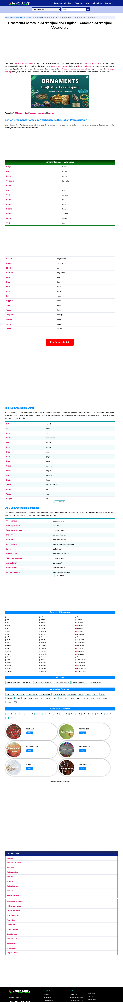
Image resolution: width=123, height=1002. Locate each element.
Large (8, 471)
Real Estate (80, 654)
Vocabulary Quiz (95, 682)
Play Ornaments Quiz (59, 342)
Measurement (81, 662)
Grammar (109, 3)
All (7, 428)
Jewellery (9, 263)
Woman (9, 494)
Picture (79, 617)
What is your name (13, 526)
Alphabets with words (14, 863)
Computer (44, 654)
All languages (11, 948)
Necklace (9, 273)
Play (29, 733)
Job (8, 620)
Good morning (11, 521)
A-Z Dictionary (98, 3)
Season (9, 660)
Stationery (80, 631)
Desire (8, 489)
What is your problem (14, 530)
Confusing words (59, 694)
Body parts (80, 640)
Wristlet (9, 319)
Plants (8, 668)
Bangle (8, 167)
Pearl (8, 282)
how (36, 698)
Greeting (43, 668)
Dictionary (10, 891)
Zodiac (9, 662)
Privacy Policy (92, 999)
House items (81, 665)
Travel (43, 628)
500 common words (13, 911)
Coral (8, 195)
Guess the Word (12, 929)
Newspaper (80, 651)
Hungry (9, 499)
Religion (43, 662)
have (30, 698)
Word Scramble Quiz (62, 682)
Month (9, 640)
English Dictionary (13, 895)
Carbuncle (10, 181)
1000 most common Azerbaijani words (74, 69)
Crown (8, 200)
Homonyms (72, 694)
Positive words (32, 694)
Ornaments (14, 125)
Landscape (80, 634)
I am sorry (9, 549)
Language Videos (12, 953)
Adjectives (10, 698)
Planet (9, 657)
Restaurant (80, 645)
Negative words (45, 694)
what (72, 698)
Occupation (80, 642)
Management (81, 660)
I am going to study (13, 572)
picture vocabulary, (84, 66)
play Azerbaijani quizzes (58, 66)
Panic (8, 480)
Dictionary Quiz (12, 939)
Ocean (9, 645)
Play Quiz (10, 877)
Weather (43, 642)
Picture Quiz (27, 682)
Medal (8, 268)
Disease (43, 637)
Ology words (81, 657)
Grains (43, 625)
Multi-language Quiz (13, 682)
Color (8, 637)
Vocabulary (79, 3)
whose (9, 702)
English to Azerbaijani (18, 17)
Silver (8, 305)
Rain (8, 457)
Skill (7, 475)
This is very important (14, 558)
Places (43, 622)
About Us (90, 996)
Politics (43, 660)
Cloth (8, 648)
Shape (9, 651)
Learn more (60, 502)
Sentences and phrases (14, 901)
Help (8, 447)
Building (43, 671)
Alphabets (68, 3)
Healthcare (80, 648)
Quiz (87, 3)
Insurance (80, 628)
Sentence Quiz (12, 943)
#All (15, 702)
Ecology (43, 648)
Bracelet (9, 176)
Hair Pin (9, 259)
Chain (8, 185)
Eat (7, 424)
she (55, 698)
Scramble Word (12, 934)
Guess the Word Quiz (80, 682)
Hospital (43, 665)
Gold (8, 223)
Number (9, 671)
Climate (43, 640)
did (25, 698)
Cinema (43, 631)
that (61, 698)
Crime (8, 654)
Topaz (8, 310)
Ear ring (9, 209)
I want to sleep (11, 553)
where (86, 698)
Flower (9, 665)
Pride (8, 461)
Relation (79, 620)
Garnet (8, 324)
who (92, 698)
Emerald (9, 213)
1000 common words (14, 906)
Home (7, 17)
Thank (8, 484)
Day (8, 617)
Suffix (88, 694)
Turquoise (10, 315)
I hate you (9, 535)
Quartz (8, 287)
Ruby (8, 296)
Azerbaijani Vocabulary (34, 17)
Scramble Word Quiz (76, 1000)
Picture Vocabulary (13, 915)
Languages (58, 3)
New (8, 433)
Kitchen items (81, 668)
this (66, 698)
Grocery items (81, 671)
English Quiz (11, 925)
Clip (7, 190)
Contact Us (91, 993)
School (43, 620)
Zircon (8, 329)
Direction (80, 622)
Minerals (43, 657)
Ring (8, 291)
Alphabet (46, 994)
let (42, 698)
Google (43, 634)
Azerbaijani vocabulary (24, 63)
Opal (8, 277)
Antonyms (20, 694)
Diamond (9, 204)
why (98, 698)
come (18, 698)
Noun (102, 694)
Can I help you (11, 544)
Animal (43, 617)
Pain (8, 452)
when (79, 698)
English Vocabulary (13, 872)
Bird (8, 634)
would (105, 698)
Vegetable (80, 625)
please (48, 698)
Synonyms (10, 694)
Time (8, 628)
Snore (8, 438)
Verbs (95, 694)
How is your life (11, 568)
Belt (7, 171)
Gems (8, 218)
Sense (8, 466)
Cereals (43, 645)
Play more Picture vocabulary (60, 781)
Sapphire (9, 301)
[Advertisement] (60, 46)
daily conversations (92, 63)
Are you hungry (11, 563)
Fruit (8, 642)
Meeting (43, 651)
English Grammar (13, 886)
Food (8, 631)
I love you (9, 539)
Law (8, 622)
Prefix (81, 694)
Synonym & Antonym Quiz (43, 682)
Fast (7, 442)
